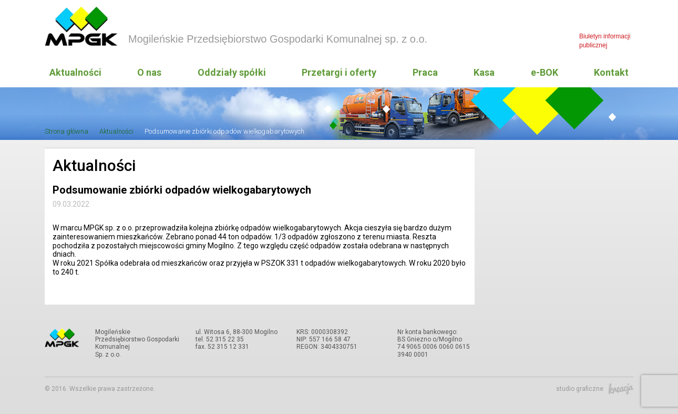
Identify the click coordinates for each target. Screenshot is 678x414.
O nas (149, 72)
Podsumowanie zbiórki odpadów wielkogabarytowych (224, 131)
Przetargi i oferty (339, 72)
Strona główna (66, 131)
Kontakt (611, 72)
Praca (425, 72)
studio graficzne (594, 388)
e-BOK (544, 72)
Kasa (484, 72)
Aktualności (75, 72)
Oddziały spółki (232, 72)
